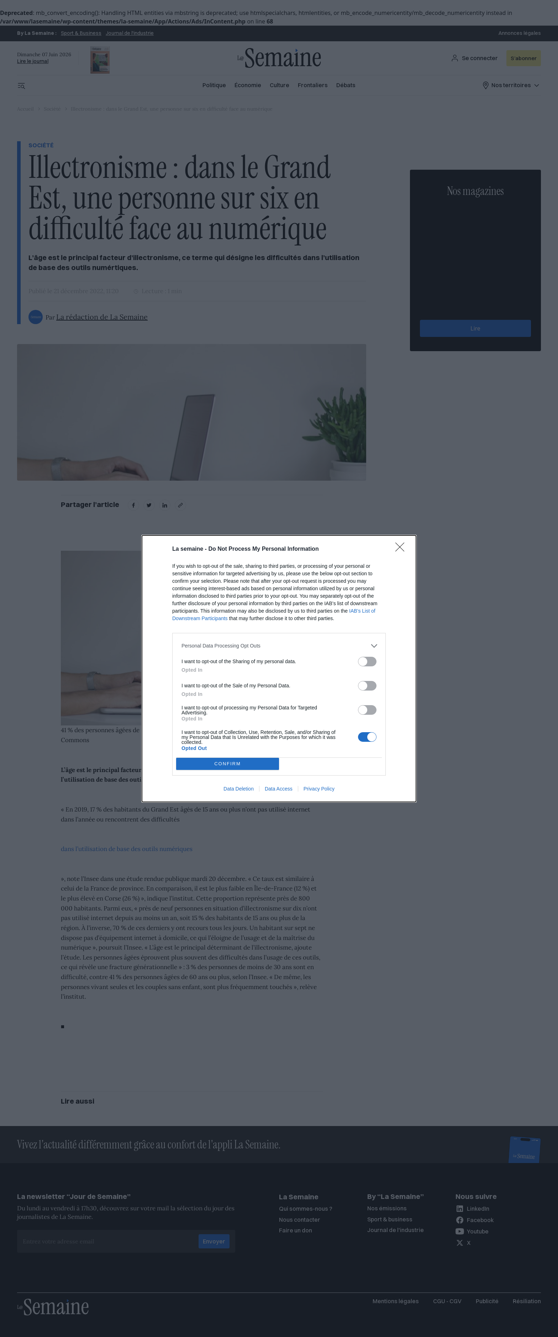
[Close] (402, 549)
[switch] (367, 661)
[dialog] (279, 668)
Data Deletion (238, 789)
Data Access (279, 789)
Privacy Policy (319, 789)
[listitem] (279, 646)
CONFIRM (227, 763)
